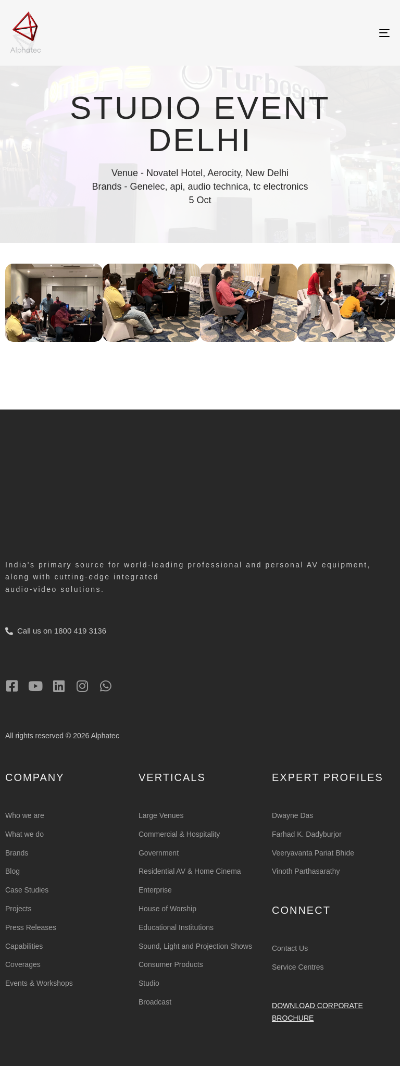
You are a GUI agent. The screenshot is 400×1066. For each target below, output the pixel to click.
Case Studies (26, 890)
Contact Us (290, 948)
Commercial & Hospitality (179, 834)
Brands (16, 853)
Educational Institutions (176, 927)
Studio (149, 983)
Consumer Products (171, 964)
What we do (24, 834)
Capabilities (24, 946)
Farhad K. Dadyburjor (307, 834)
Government (159, 853)
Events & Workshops (39, 983)
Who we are (24, 815)
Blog (12, 871)
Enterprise (155, 890)
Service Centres (298, 967)
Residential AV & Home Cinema (190, 871)
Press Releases (30, 927)
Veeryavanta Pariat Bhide (313, 853)
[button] (16, 299)
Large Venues (161, 815)
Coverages (23, 964)
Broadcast (155, 1002)
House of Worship (167, 908)
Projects (18, 908)
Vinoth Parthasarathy (306, 871)
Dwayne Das (292, 815)
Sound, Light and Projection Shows (195, 946)
